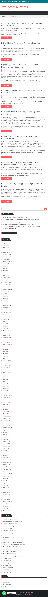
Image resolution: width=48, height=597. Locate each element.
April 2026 (5, 245)
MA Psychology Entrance (14, 76)
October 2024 (6, 287)
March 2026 (6, 247)
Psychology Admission (9, 563)
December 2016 (7, 494)
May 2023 (5, 326)
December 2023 (7, 310)
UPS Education (19, 28)
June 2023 (5, 323)
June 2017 (5, 480)
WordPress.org (7, 586)
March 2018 (6, 460)
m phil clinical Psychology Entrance (18, 144)
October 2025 (6, 259)
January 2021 (6, 390)
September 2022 (7, 344)
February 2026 (7, 250)
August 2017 (6, 476)
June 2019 (5, 434)
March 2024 (6, 303)
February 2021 (7, 388)
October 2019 (6, 425)
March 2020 (6, 413)
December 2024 (7, 282)
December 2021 (7, 365)
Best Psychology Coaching (14, 6)
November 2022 (7, 340)
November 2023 (7, 312)
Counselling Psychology (9, 530)
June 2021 (5, 379)
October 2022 (6, 342)
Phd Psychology (7, 560)
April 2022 (5, 356)
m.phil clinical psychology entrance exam (14, 544)
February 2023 (7, 333)
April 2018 (5, 457)
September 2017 (7, 473)
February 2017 (7, 490)
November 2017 (7, 469)
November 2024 (7, 284)
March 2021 (6, 386)
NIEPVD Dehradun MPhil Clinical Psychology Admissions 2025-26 (21, 219)
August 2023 (6, 319)
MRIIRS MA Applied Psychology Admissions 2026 (16, 222)
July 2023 (5, 321)
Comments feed (7, 584)
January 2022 (6, 363)
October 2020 (6, 397)
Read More (6, 37)
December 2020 (7, 393)
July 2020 (5, 404)
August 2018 (6, 448)
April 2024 (5, 300)
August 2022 (6, 347)
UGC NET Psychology (37, 76)
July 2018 (5, 450)
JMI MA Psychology (18, 73)
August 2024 (6, 291)
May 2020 (5, 409)
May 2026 (5, 243)
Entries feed (6, 582)
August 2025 (6, 263)
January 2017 (6, 492)
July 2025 (5, 266)
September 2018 (7, 446)
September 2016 (7, 501)
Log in (4, 579)
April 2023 (5, 328)
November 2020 (7, 395)
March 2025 (6, 275)
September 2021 (7, 372)
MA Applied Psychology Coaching (23, 74)
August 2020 (6, 402)
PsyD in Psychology (8, 567)
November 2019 (7, 423)
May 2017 (5, 483)
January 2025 (6, 280)
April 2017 (5, 485)
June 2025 (5, 268)
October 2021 (6, 370)
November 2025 (7, 257)
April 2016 (5, 508)
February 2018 (7, 462)
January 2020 (6, 418)
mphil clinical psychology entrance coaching (15, 556)
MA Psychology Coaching (21, 122)
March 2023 (6, 330)
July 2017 (5, 478)
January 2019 (6, 441)
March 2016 (6, 510)
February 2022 (7, 360)
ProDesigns (28, 594)
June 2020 (5, 407)
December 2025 (7, 254)
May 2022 (5, 353)
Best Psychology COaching (33, 48)
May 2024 (5, 298)
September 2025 (7, 261)
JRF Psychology (28, 73)
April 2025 (5, 273)
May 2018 (5, 455)
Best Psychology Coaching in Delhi (12, 521)
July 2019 (5, 432)
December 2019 (7, 420)
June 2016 (5, 503)
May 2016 (5, 506)
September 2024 (7, 289)
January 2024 (6, 307)
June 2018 (5, 453)
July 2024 (5, 293)
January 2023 (6, 335)
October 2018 (6, 443)
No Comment (13, 30)
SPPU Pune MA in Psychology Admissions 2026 (21, 1)
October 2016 (6, 499)
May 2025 (5, 270)
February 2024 (7, 305)
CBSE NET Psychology (32, 28)
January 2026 (6, 252)
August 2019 (6, 430)
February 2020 (7, 416)
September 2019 (7, 427)
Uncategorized (7, 572)
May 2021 (5, 381)
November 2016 (7, 497)
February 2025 (7, 277)
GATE (4, 535)
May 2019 (5, 437)
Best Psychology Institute (25, 50)
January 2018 (6, 464)
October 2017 (6, 471)
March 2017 (6, 487)
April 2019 (5, 439)
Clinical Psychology (8, 528)
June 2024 (5, 296)
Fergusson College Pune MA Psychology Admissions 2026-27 (19, 224)
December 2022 (7, 337)
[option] (23, 1)
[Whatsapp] (4, 593)
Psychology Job (7, 565)
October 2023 (6, 314)
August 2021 (6, 374)
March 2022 (6, 358)
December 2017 (7, 467)
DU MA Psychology (6, 73)
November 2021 (7, 367)
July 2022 (5, 349)
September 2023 (7, 317)
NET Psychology (26, 76)
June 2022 (5, 351)
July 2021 (5, 377)
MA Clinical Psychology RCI (10, 549)
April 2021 (5, 383)
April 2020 (6, 411)
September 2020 (7, 400)
